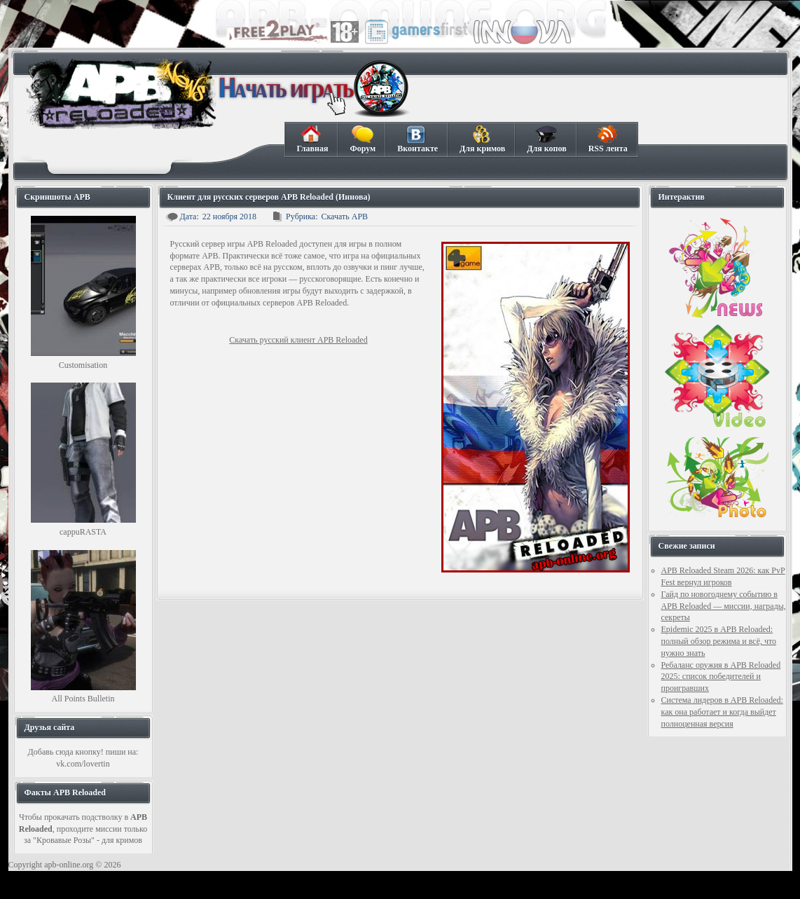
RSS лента (607, 139)
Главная (312, 139)
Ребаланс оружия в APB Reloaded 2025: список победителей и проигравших (721, 677)
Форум (362, 139)
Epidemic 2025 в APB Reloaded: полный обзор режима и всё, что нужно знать (719, 641)
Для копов (546, 139)
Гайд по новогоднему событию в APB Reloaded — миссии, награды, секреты (723, 606)
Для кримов (482, 139)
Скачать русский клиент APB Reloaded (298, 340)
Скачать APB (344, 216)
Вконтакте (417, 139)
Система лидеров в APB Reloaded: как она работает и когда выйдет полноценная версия (722, 712)
